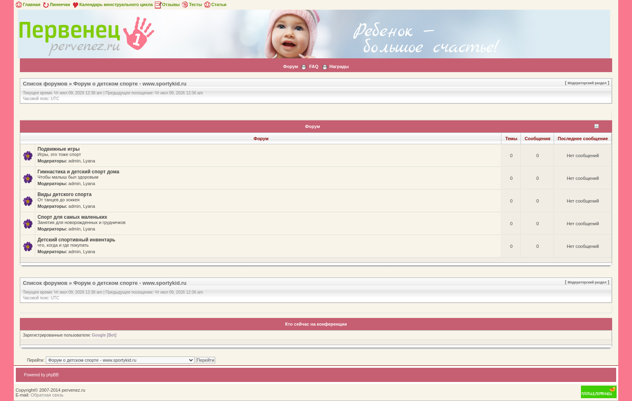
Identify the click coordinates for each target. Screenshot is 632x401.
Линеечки (56, 4)
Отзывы (167, 4)
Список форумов (45, 84)
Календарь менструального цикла (112, 4)
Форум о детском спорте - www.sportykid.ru (129, 84)
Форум (290, 66)
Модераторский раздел (587, 83)
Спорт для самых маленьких (72, 217)
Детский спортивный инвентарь (76, 240)
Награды (339, 66)
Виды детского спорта (64, 194)
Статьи (214, 4)
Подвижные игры (58, 149)
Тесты (191, 4)
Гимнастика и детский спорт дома (78, 172)
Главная (27, 4)
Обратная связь (47, 394)
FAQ (314, 66)
